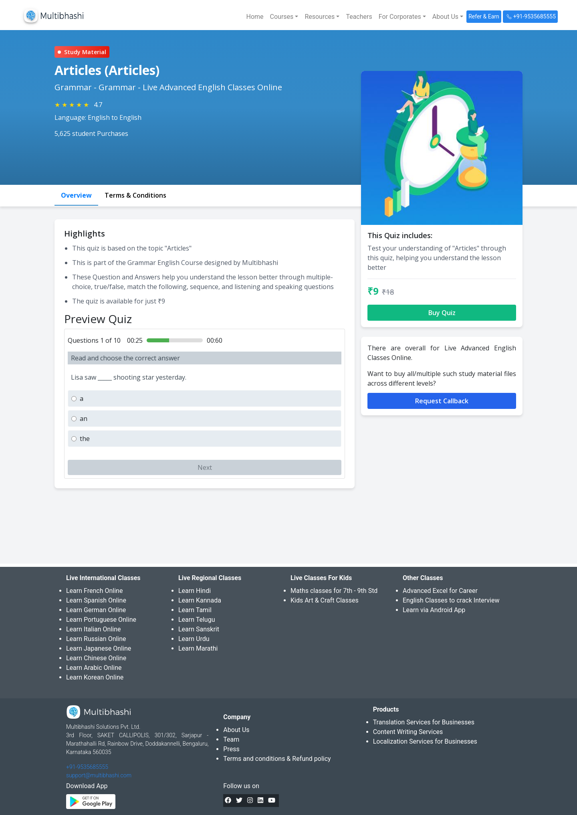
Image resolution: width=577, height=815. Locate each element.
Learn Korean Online (94, 677)
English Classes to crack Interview (451, 600)
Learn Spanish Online (96, 600)
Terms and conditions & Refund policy (277, 758)
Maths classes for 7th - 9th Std (334, 591)
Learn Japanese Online (98, 648)
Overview (76, 195)
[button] (284, 17)
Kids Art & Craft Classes (325, 600)
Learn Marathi (198, 648)
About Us (236, 730)
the (85, 438)
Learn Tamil (195, 610)
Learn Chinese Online (96, 658)
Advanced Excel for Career (440, 591)
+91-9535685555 (87, 767)
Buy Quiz (442, 312)
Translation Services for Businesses (423, 722)
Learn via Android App (434, 610)
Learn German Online (96, 610)
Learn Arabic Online (93, 667)
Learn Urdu (194, 639)
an (83, 418)
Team (231, 739)
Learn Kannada (199, 600)
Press (231, 749)
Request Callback (441, 400)
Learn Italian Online (93, 629)
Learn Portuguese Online (101, 619)
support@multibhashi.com (98, 775)
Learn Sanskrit (198, 629)
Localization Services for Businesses (425, 741)
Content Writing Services (408, 732)
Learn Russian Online (96, 639)
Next (205, 467)
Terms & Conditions (135, 195)
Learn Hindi (194, 591)
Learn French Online (94, 591)
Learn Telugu (196, 619)
